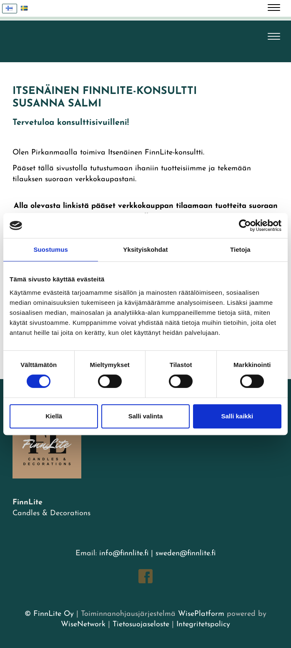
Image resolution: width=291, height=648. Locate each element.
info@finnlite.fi (123, 553)
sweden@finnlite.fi (186, 553)
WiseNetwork (83, 624)
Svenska (26, 8)
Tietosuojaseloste (141, 624)
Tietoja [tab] (240, 249)
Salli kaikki (237, 416)
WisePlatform (201, 614)
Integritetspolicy (202, 624)
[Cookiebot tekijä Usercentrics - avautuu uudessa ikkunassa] (244, 225)
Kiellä (53, 416)
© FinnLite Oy (49, 614)
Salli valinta (145, 416)
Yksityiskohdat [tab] (145, 249)
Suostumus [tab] (50, 249)
